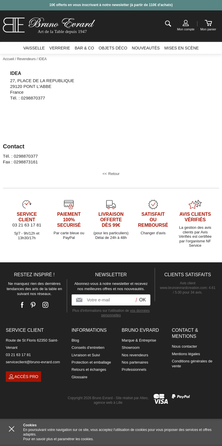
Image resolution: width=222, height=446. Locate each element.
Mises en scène (181, 48)
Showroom (131, 347)
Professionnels (134, 369)
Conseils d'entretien (87, 347)
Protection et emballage (91, 362)
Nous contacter (184, 346)
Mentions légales (186, 354)
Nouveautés (146, 48)
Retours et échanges (88, 369)
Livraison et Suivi (85, 355)
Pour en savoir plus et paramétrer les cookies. (58, 439)
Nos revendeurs (135, 355)
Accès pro (23, 376)
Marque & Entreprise (139, 340)
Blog (75, 340)
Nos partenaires (135, 362)
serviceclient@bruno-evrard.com (33, 362)
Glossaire (79, 377)
